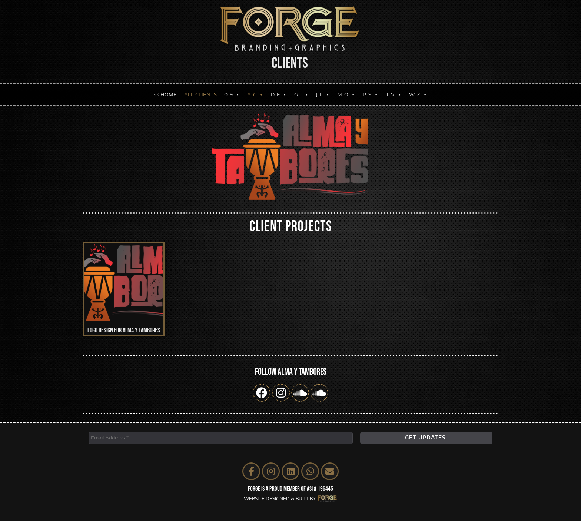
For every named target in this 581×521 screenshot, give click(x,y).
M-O (346, 88)
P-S (370, 88)
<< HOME (165, 89)
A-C (255, 88)
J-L (323, 88)
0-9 (232, 88)
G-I (301, 88)
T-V (394, 88)
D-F (279, 88)
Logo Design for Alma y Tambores (123, 330)
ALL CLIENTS (200, 89)
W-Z (418, 88)
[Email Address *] (221, 438)
